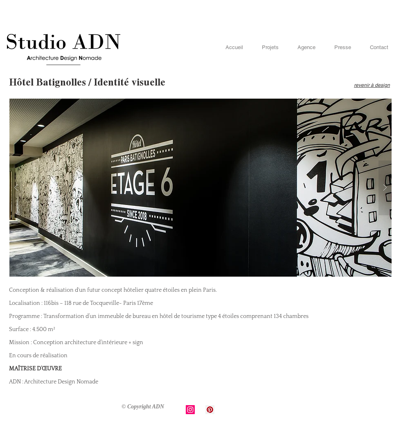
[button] (200, 188)
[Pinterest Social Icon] (209, 409)
